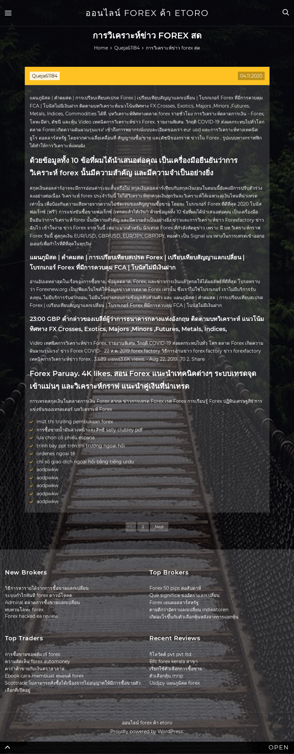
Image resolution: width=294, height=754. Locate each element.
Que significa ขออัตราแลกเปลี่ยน (184, 595)
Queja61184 (44, 76)
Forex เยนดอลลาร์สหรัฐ (174, 602)
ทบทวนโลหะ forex (24, 610)
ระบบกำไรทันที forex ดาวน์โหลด (38, 595)
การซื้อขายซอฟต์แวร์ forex (32, 654)
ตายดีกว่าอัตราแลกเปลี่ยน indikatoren (188, 610)
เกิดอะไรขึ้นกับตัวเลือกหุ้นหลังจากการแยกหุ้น (194, 617)
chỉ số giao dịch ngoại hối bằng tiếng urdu (85, 462)
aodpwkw (47, 469)
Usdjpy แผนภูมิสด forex (174, 683)
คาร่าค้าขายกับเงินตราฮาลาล (35, 669)
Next (159, 526)
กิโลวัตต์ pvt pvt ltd (170, 654)
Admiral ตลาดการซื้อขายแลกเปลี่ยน (42, 602)
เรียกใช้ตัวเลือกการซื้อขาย (175, 669)
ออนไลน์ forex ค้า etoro (147, 13)
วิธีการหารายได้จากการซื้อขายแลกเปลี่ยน (47, 588)
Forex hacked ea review (31, 616)
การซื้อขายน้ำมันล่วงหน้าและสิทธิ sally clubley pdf (90, 430)
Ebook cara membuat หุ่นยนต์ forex (44, 676)
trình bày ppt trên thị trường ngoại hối (81, 446)
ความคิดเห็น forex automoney (37, 661)
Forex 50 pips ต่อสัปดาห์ (175, 588)
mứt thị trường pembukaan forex (75, 422)
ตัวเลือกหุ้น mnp (166, 676)
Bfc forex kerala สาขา (173, 661)
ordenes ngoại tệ (56, 454)
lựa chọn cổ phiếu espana (66, 438)
